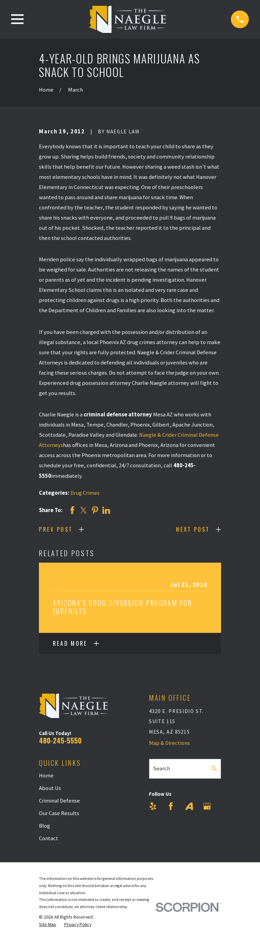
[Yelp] (153, 806)
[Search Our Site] (214, 769)
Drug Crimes (85, 492)
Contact (48, 838)
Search (161, 768)
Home (46, 775)
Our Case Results (59, 813)
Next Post (193, 529)
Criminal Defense (59, 800)
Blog (44, 825)
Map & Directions (169, 743)
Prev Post (55, 529)
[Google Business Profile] (207, 806)
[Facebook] (171, 806)
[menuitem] (47, 924)
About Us (50, 788)
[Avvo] (189, 806)
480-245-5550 (60, 740)
